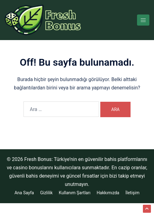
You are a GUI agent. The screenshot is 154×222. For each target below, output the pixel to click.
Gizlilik (46, 192)
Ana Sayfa (24, 192)
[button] (147, 209)
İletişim (132, 192)
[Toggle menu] (143, 20)
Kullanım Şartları (75, 192)
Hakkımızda (108, 192)
